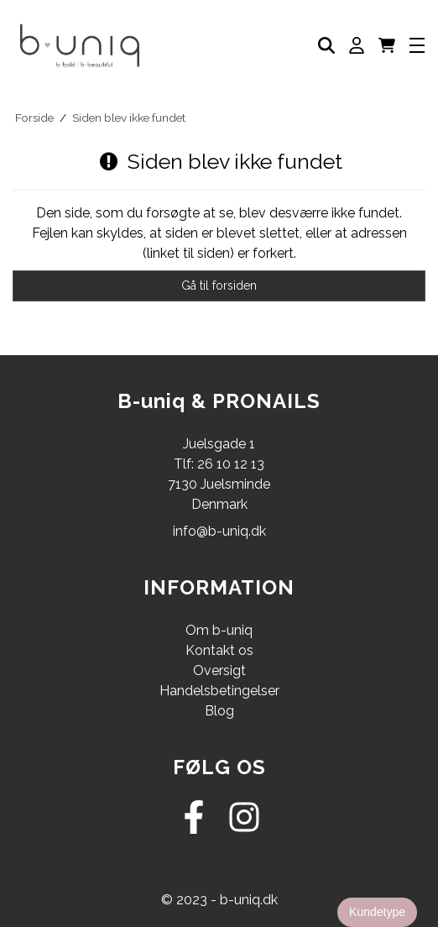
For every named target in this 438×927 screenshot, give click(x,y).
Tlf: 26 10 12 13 (219, 464)
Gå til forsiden (219, 285)
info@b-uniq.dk (219, 531)
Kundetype (377, 912)
